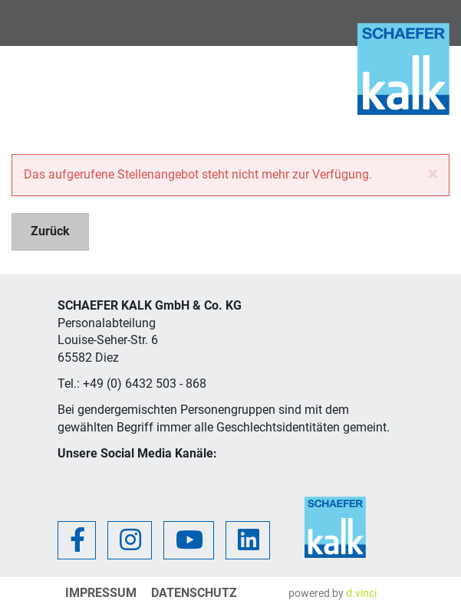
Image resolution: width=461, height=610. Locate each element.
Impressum (101, 592)
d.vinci (361, 593)
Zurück (50, 231)
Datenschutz (194, 592)
